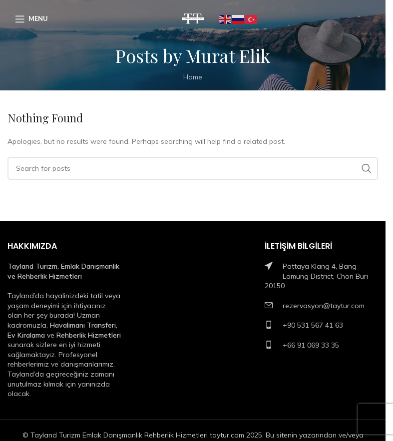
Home (192, 76)
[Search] (192, 168)
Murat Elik (228, 55)
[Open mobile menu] (31, 19)
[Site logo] (193, 17)
